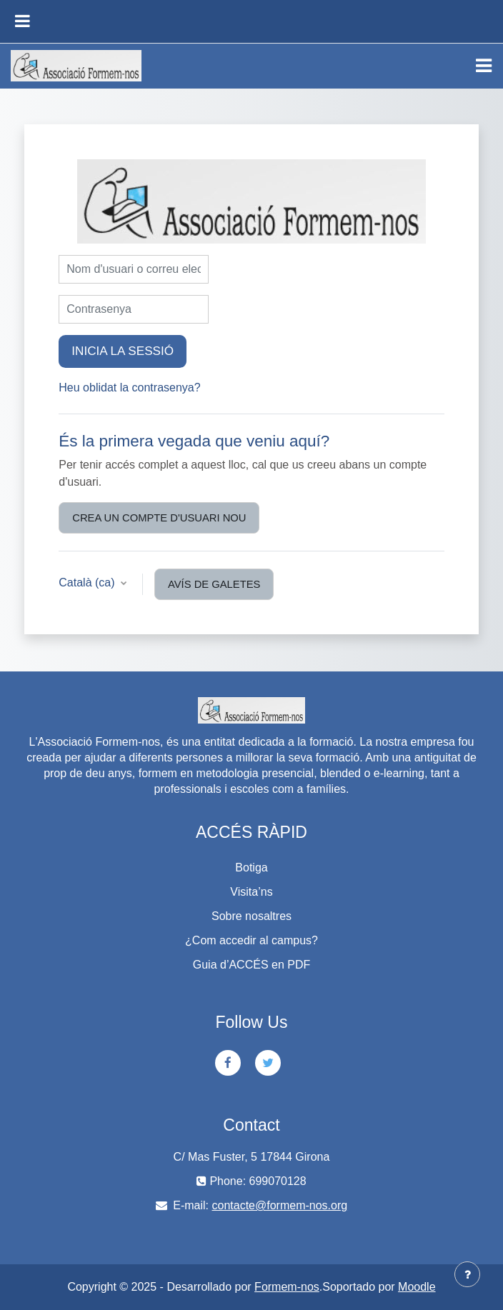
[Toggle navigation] (483, 66)
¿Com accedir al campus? (251, 940)
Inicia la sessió (122, 351)
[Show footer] (467, 1274)
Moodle (416, 1287)
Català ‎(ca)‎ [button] (88, 582)
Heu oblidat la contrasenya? (129, 387)
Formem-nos (286, 1287)
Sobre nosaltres (251, 916)
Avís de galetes (214, 584)
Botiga (251, 867)
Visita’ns (251, 892)
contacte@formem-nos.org (280, 1205)
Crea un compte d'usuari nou (159, 518)
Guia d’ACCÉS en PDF (252, 965)
